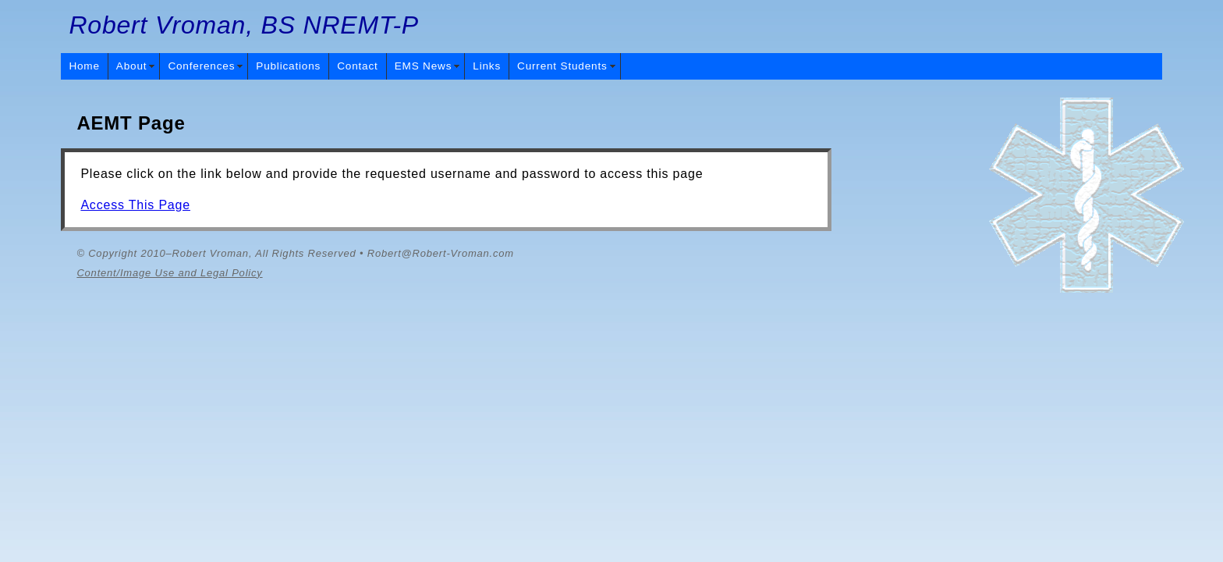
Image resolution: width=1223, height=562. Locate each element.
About (131, 66)
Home (84, 66)
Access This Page (135, 205)
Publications (288, 66)
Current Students (562, 66)
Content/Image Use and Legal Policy (169, 273)
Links (487, 66)
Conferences (201, 66)
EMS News (423, 66)
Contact (357, 66)
